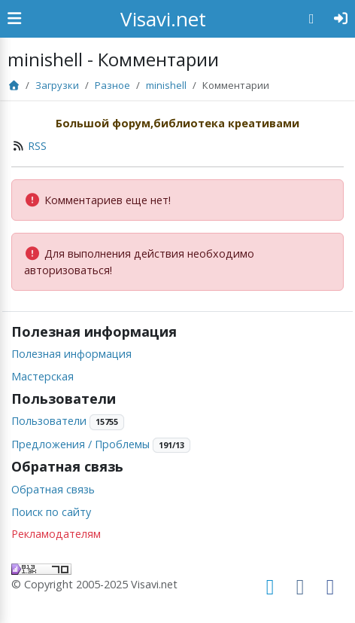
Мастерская (42, 376)
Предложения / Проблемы (80, 444)
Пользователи (48, 421)
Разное (112, 85)
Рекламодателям (56, 534)
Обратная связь (53, 489)
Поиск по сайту (51, 512)
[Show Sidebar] (14, 19)
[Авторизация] (341, 19)
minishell (166, 85)
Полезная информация (71, 354)
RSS (37, 146)
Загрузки (57, 85)
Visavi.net (163, 18)
